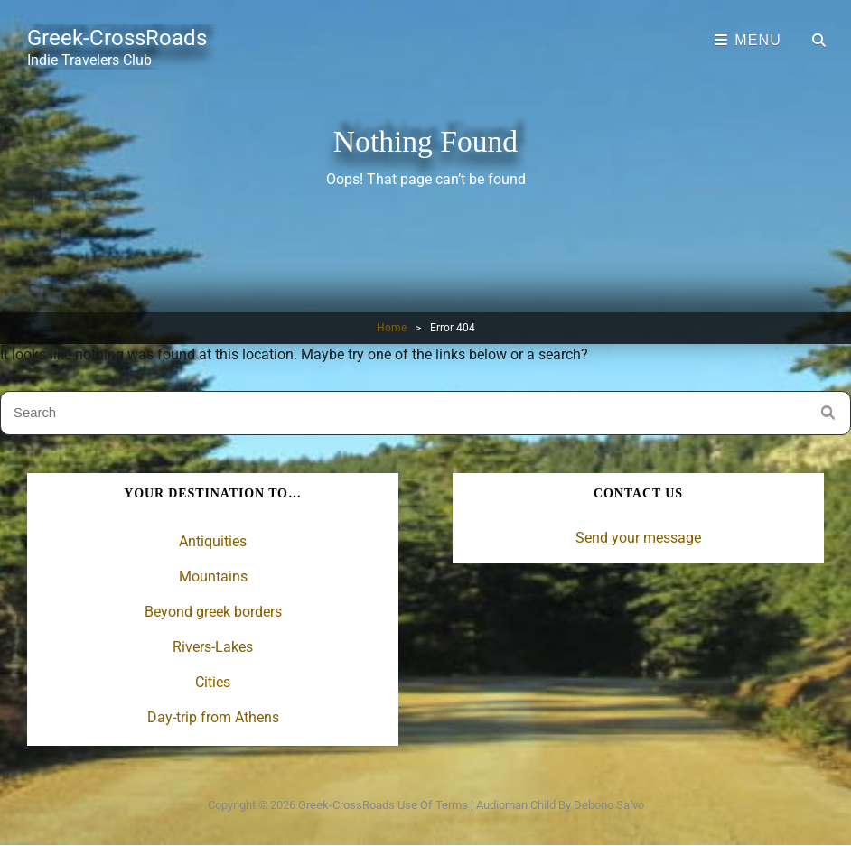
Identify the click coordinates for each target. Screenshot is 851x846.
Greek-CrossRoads (117, 38)
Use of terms (432, 805)
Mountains (213, 576)
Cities (212, 682)
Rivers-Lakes (213, 646)
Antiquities (213, 541)
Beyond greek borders (213, 611)
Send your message (638, 537)
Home (392, 327)
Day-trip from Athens (213, 717)
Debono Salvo (609, 805)
